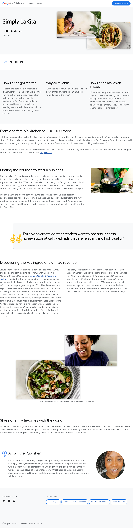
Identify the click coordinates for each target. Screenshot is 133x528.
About (31, 3)
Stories (39, 3)
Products (23, 523)
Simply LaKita (46, 152)
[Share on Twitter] (11, 62)
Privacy (32, 523)
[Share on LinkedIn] (21, 62)
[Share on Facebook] (16, 62)
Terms (39, 523)
